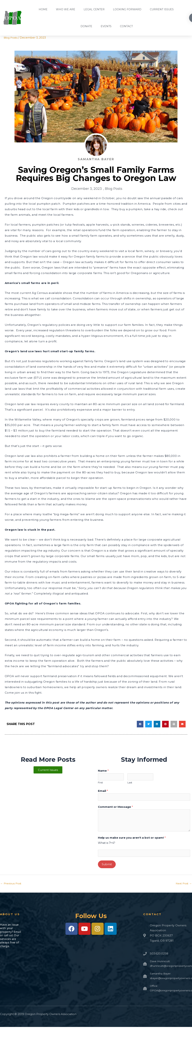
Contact (126, 26)
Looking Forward (127, 9)
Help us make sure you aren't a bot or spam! (132, 839)
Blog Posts (11, 37)
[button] (140, 724)
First (100, 783)
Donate (86, 26)
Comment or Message (115, 808)
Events (106, 26)
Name (103, 770)
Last (129, 783)
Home (43, 9)
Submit (107, 867)
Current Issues (162, 9)
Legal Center (94, 9)
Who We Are (65, 9)
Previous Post (11, 886)
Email (103, 791)
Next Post (183, 886)
